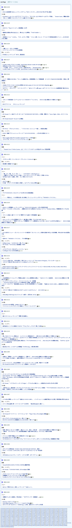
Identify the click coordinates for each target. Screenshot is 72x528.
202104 (60, 512)
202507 (42, 508)
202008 (29, 513)
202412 (7, 510)
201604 (60, 517)
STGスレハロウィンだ (8, 501)
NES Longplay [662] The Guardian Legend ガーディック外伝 (18, 137)
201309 (65, 520)
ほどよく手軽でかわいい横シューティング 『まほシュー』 (18, 487)
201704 (7, 517)
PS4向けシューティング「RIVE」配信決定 (14, 54)
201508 (29, 519)
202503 (60, 508)
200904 (29, 525)
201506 (38, 519)
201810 (60, 515)
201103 (64, 522)
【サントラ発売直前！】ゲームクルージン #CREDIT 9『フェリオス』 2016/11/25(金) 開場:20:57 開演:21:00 (30, 99)
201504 (47, 519)
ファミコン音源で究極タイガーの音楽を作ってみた (16, 436)
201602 (2, 519)
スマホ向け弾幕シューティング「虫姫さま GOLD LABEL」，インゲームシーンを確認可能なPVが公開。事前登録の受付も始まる (36, 399)
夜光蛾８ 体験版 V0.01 (8, 163)
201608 (42, 517)
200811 (51, 525)
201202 (16, 522)
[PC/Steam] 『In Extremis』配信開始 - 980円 (14, 244)
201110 (33, 522)
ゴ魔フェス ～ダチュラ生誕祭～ (11, 48)
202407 (29, 510)
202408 (25, 510)
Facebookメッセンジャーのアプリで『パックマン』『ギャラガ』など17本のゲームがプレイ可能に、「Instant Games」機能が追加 (36, 16)
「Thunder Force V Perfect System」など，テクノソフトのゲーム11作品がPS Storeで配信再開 (26, 149)
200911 (65, 524)
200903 (34, 525)
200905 (25, 525)
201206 (65, 521)
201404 (34, 520)
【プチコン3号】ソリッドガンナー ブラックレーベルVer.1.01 (18, 159)
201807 (7, 516)
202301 (42, 511)
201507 (34, 519)
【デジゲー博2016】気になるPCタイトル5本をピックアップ (18, 262)
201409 (11, 520)
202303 (34, 511)
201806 (11, 516)
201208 (56, 521)
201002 (51, 524)
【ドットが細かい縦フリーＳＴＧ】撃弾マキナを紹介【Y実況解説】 (20, 215)
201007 (29, 524)
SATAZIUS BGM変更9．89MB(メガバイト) (14, 304)
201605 (56, 517)
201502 (56, 519)
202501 (2, 510)
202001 (60, 513)
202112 (25, 512)
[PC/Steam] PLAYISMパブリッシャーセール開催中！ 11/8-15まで (19, 364)
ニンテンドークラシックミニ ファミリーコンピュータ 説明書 (19, 281)
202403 (47, 510)
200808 (65, 525)
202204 (7, 512)
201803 (25, 516)
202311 (65, 510)
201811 (56, 515)
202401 (56, 510)
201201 (20, 522)
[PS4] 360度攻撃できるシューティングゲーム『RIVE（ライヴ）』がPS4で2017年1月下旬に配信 (27, 12)
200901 (42, 525)
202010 (20, 513)
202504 (56, 508)
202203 (11, 512)
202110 (33, 512)
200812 (47, 525)
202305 (25, 511)
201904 (34, 515)
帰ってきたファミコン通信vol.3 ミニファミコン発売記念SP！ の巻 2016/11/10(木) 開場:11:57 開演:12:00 (30, 336)
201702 (16, 517)
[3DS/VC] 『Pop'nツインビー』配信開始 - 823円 (15, 28)
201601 (7, 519)
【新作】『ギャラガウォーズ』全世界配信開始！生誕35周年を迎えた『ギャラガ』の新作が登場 (27, 431)
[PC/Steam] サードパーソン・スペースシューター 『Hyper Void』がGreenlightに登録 (25, 413)
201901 (47, 515)
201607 (47, 517)
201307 (7, 521)
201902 (42, 515)
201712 (38, 516)
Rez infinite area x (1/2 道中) (10, 437)
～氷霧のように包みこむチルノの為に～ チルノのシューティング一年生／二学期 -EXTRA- (26, 175)
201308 (2, 521)
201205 (2, 522)
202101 (7, 513)
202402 (51, 510)
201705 (2, 517)
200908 (11, 525)
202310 (2, 511)
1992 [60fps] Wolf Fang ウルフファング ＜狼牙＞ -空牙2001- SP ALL (20, 294)
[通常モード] (11, 2)
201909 (11, 515)
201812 (51, 515)
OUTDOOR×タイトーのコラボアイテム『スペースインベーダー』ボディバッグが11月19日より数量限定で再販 (31, 439)
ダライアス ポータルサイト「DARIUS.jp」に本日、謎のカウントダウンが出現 (23, 504)
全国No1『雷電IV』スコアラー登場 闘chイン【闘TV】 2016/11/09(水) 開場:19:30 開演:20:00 (26, 356)
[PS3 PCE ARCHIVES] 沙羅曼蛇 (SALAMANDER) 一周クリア (18, 420)
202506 (47, 508)
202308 (11, 511)
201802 (29, 516)
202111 (29, 512)
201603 (65, 517)
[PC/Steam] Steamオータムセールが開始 (13, 118)
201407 (20, 520)
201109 (38, 522)
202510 (29, 508)
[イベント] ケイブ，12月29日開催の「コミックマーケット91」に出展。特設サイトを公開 (25, 362)
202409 (20, 510)
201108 (42, 522)
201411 (2, 520)
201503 (51, 519)
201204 (7, 522)
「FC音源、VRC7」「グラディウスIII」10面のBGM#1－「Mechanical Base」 (22, 67)
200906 (20, 525)
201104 (60, 522)
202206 (65, 511)
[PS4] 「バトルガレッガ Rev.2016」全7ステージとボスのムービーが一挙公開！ (23, 450)
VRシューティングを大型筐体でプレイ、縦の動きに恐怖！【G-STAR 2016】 (22, 219)
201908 (16, 515)
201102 (69, 522)
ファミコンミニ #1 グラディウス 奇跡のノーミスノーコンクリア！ (20, 306)
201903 (38, 515)
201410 (7, 520)
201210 (47, 521)
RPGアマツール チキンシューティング (14, 104)
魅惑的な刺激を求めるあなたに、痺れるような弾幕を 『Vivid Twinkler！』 (22, 32)
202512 (20, 508)
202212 (47, 511)
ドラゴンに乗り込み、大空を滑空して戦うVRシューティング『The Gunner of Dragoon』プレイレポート (29, 260)
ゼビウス (5, 181)
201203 (11, 522)
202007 (34, 513)
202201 (20, 512)
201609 (38, 517)
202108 (42, 512)
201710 (47, 516)
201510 (20, 519)
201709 (51, 516)
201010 (16, 524)
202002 (56, 513)
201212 (38, 521)
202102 (2, 513)
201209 (51, 521)
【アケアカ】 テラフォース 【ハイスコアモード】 (15, 139)
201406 (25, 520)
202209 (51, 511)
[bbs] (16, 2)
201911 (2, 515)
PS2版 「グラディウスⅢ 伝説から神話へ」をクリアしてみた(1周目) (20, 183)
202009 (25, 513)
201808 (2, 516)
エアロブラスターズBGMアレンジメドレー (14, 249)
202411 (11, 510)
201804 (20, 516)
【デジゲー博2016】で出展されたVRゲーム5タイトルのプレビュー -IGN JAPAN (23, 290)
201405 (29, 520)
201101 (2, 524)
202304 (29, 511)
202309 (7, 511)
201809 (65, 515)
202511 (25, 508)
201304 (20, 521)
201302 (29, 521)
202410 (16, 510)
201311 (56, 520)
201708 (56, 516)
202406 (34, 510)
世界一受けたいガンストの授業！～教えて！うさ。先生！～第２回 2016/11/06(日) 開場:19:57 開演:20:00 (30, 430)
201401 (47, 520)
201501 (60, 519)
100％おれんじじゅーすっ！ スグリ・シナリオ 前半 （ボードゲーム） (20, 455)
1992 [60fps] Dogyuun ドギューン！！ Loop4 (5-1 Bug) (16, 503)
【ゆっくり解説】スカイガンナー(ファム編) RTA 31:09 (17, 18)
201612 (25, 517)
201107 (47, 522)
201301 (34, 521)
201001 (56, 524)
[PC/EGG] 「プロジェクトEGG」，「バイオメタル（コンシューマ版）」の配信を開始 (25, 128)
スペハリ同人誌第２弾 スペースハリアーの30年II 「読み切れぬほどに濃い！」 (24, 403)
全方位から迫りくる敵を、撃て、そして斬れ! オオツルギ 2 (18, 176)
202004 (47, 513)
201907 (20, 515)
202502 (65, 508)
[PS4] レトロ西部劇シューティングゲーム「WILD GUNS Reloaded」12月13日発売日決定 (25, 207)
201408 (16, 520)
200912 (60, 524)
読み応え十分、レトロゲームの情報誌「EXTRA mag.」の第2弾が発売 (20, 346)
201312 (51, 520)
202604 (2, 508)
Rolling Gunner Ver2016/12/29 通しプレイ (14, 243)
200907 (16, 525)
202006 (38, 513)
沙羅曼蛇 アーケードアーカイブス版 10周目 (14, 475)
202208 (56, 511)
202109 (38, 512)
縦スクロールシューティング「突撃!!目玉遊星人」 (16, 316)
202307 (16, 511)
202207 (60, 511)
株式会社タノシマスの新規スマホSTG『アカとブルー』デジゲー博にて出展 (22, 326)
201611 (29, 517)
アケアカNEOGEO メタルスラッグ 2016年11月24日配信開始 (18, 192)
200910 (2, 525)
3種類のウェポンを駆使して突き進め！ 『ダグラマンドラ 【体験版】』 (21, 497)
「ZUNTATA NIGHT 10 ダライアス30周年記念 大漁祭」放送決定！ (20, 282)
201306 (11, 521)
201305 (16, 521)
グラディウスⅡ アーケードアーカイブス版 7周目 (15, 474)
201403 (38, 520)
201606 (51, 517)
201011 (11, 524)
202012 (11, 513)
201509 (25, 519)
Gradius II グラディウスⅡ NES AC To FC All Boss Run (16, 477)
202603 (7, 508)
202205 (2, 512)
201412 (65, 519)
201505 (42, 519)
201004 (42, 524)
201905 (29, 515)
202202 (16, 512)
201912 (65, 513)
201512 (11, 519)
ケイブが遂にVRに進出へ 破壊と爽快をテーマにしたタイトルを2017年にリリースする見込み (27, 358)
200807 (2, 526)
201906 (25, 515)
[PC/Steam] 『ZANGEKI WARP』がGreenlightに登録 (16, 469)
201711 (42, 516)
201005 (38, 524)
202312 (60, 510)
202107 (47, 512)
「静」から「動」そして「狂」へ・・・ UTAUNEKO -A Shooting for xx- (21, 173)
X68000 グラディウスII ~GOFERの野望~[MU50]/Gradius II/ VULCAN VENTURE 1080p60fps (26, 85)
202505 (51, 508)
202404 (42, 510)
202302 (38, 511)
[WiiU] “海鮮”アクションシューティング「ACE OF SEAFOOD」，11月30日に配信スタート (26, 133)
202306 (20, 511)
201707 (60, 516)
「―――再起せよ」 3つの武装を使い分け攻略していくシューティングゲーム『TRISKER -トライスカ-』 (29, 197)
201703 (11, 517)
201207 (60, 521)
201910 (7, 515)
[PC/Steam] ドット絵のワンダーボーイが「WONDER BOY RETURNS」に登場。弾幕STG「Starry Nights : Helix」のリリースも (35, 114)
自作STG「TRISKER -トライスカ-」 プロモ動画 (15, 238)
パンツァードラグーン (8, 86)
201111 (29, 522)
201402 (42, 520)
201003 (47, 524)
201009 (20, 524)
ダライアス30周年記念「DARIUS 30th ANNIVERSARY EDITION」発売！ (21, 449)
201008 (25, 524)
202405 (38, 510)
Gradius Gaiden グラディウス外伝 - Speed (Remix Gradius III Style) (20, 69)
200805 (11, 526)
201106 (51, 522)
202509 (34, 508)
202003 (51, 513)
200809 (60, 525)
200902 (38, 525)
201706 (65, 516)
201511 (16, 519)
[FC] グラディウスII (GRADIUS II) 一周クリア (14, 418)
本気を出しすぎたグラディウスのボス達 (13, 66)
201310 (60, 520)
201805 (16, 516)
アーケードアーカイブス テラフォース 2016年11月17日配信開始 (19, 374)
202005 (42, 513)
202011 (16, 513)
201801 (34, 516)
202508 (38, 508)
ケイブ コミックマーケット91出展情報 (12, 50)
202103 (65, 512)
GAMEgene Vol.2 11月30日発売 (10, 250)
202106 (51, 512)
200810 (56, 525)
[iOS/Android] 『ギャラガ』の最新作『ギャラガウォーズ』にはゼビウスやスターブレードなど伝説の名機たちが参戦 (32, 375)
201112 (25, 522)
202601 (16, 508)
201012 (7, 524)
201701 (20, 517)
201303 (25, 521)
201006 (34, 524)
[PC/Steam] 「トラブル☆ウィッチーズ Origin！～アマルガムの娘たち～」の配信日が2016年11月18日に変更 (30, 383)
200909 (7, 525)
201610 (34, 517)
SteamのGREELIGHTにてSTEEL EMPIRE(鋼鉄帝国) (16, 465)
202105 (56, 512)
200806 (7, 526)
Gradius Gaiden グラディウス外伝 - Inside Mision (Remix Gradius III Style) (21, 64)
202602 (11, 508)
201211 (42, 521)
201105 (55, 522)
